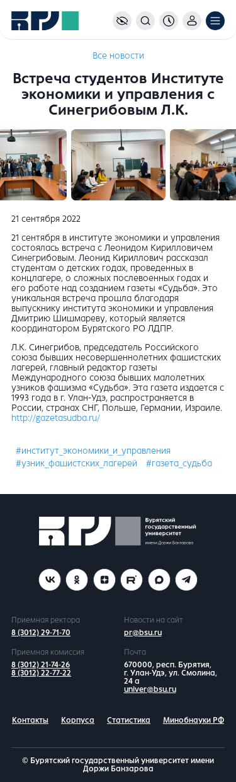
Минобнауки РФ (193, 720)
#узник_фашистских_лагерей (76, 463)
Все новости (118, 55)
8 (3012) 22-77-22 (41, 673)
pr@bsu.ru (143, 632)
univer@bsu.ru (150, 689)
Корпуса (77, 720)
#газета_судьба (179, 463)
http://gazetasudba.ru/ (55, 418)
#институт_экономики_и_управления (93, 451)
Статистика (128, 720)
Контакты (30, 720)
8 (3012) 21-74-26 (40, 665)
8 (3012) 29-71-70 (40, 632)
